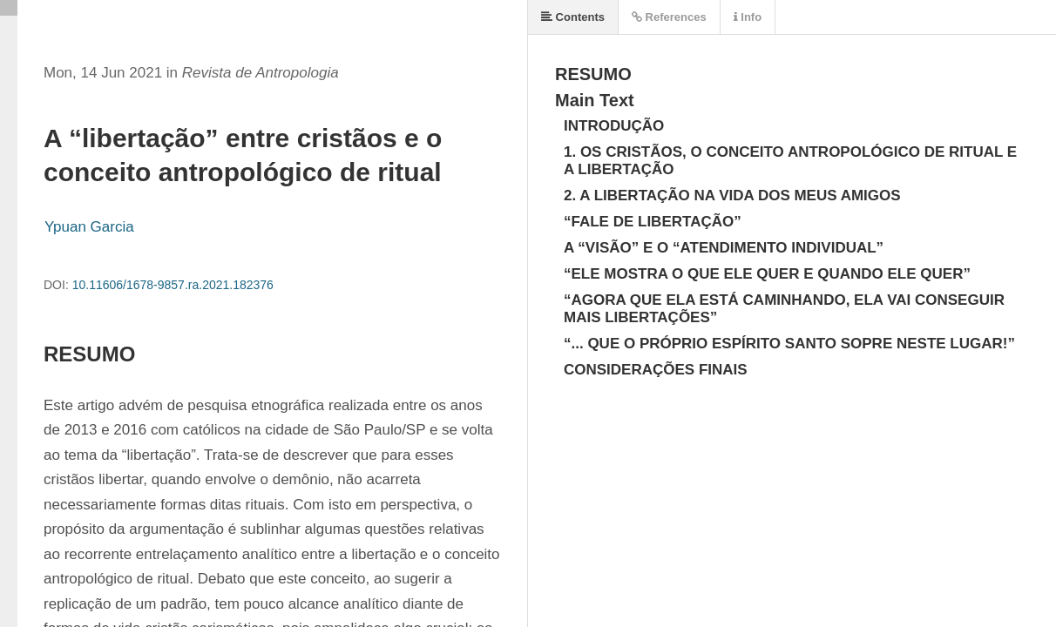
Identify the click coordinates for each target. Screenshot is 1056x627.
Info (748, 17)
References (669, 17)
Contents (573, 17)
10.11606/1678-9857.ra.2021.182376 (173, 285)
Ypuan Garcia (89, 227)
